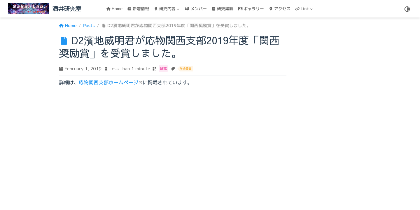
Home (114, 8)
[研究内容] (167, 8)
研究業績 (222, 8)
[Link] (304, 8)
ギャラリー (251, 8)
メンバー (196, 8)
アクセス (279, 8)
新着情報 (138, 8)
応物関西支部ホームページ (111, 82)
